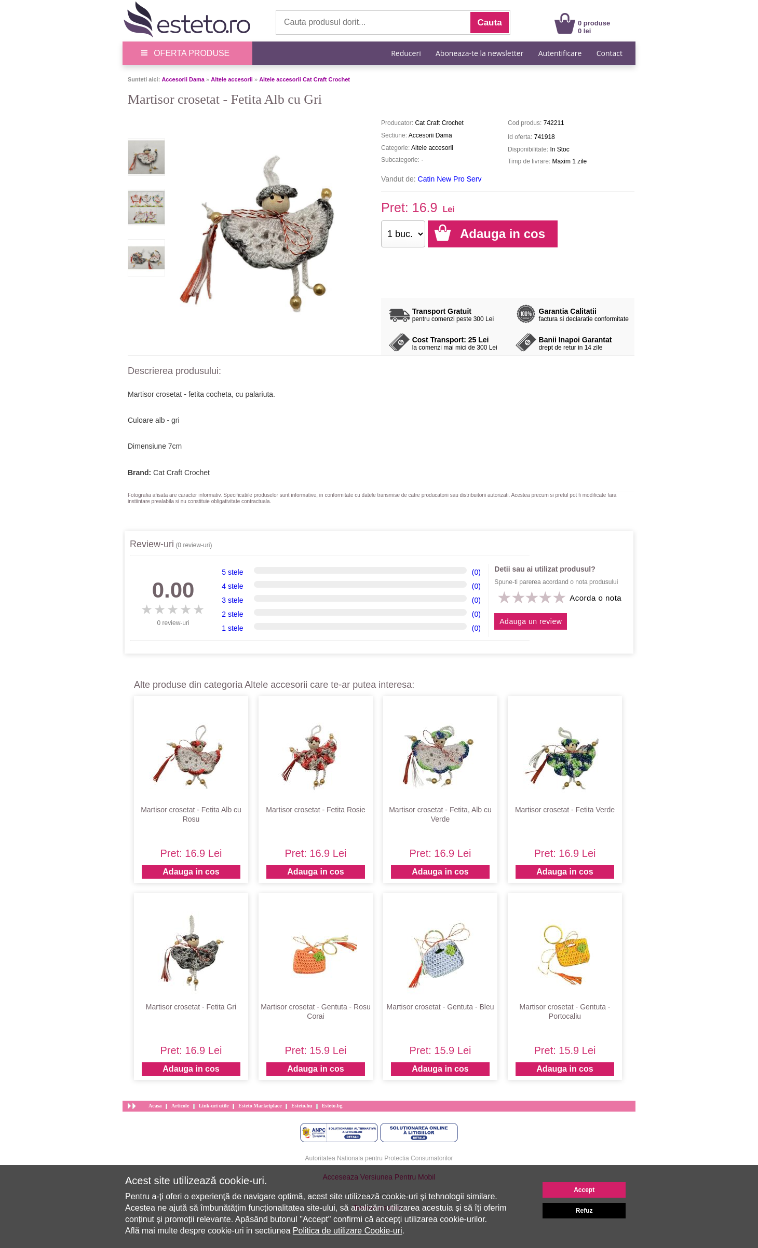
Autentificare (560, 53)
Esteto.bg (332, 1105)
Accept (584, 1190)
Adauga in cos (191, 871)
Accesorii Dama (183, 79)
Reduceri (406, 53)
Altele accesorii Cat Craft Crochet (304, 79)
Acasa (155, 1105)
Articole (180, 1105)
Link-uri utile (214, 1105)
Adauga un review (530, 621)
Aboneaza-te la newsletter (479, 53)
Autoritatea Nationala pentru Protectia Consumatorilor (379, 1158)
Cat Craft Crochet (181, 472)
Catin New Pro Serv (450, 179)
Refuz (584, 1210)
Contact (609, 53)
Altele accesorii (232, 79)
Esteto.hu (301, 1105)
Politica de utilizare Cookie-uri (347, 1230)
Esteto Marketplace (260, 1105)
